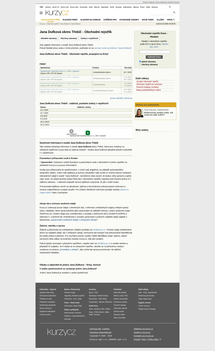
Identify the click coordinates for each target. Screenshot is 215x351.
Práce (142, 7)
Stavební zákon (119, 315)
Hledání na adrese (90, 20)
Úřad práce (68, 306)
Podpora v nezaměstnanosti (74, 316)
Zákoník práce (119, 311)
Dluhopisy (92, 296)
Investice (92, 289)
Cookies (105, 329)
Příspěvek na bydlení (47, 302)
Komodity (83, 7)
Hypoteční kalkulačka (47, 311)
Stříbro (107, 309)
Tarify (112, 7)
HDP (100, 299)
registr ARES (45, 192)
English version (144, 303)
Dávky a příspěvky (71, 310)
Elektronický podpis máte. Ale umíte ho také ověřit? (158, 113)
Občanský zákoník (120, 308)
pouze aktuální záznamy (121, 98)
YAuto (157, 2)
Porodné (78, 313)
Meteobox (164, 2)
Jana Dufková (64, 24)
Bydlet (171, 2)
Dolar (80, 299)
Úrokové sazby (69, 293)
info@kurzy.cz (99, 229)
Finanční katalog (120, 305)
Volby (140, 299)
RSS (144, 339)
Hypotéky (104, 7)
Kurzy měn (74, 7)
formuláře (121, 318)
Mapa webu (147, 299)
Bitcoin (97, 7)
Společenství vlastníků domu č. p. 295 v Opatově (59, 71)
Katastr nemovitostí (121, 299)
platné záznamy (147, 62)
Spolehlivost (152, 293)
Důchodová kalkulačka (48, 296)
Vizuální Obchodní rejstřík (147, 81)
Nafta (107, 312)
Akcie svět (65, 7)
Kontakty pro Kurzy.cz (144, 336)
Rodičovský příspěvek (48, 305)
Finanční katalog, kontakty (147, 87)
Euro (75, 299)
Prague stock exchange (146, 309)
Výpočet (53, 289)
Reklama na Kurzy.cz (143, 329)
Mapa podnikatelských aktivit (148, 90)
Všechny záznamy (68, 38)
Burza (91, 293)
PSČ (126, 296)
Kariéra (145, 2)
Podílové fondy (102, 296)
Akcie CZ (55, 7)
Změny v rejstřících (89, 38)
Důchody (67, 319)
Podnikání (117, 289)
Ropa (91, 312)
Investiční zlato (99, 309)
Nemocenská (69, 313)
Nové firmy (148, 20)
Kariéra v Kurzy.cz (142, 332)
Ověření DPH (110, 20)
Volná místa (74, 303)
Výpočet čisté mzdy (47, 293)
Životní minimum (46, 308)
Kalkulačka (127, 7)
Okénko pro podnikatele (147, 105)
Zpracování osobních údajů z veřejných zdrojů (74, 220)
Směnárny (68, 299)
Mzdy (75, 306)
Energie (119, 7)
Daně (116, 318)
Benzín (101, 312)
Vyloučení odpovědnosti (100, 332)
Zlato (91, 7)
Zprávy (48, 7)
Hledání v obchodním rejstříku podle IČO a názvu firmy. (154, 44)
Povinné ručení (45, 315)
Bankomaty (75, 289)
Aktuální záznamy (49, 38)
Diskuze (155, 7)
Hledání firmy (70, 20)
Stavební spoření (78, 296)
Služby (160, 20)
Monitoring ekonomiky (146, 296)
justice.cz (124, 189)
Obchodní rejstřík (53, 24)
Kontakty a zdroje (69, 249)
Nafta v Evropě (94, 315)
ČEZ (96, 293)
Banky (66, 289)
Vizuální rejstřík (50, 20)
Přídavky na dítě (46, 299)
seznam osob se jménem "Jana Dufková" (113, 48)
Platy (80, 306)
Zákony (136, 7)
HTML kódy (153, 339)
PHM (96, 312)
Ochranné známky (129, 20)
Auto (140, 293)
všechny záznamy (148, 64)
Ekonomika (93, 299)
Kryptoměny (93, 302)
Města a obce (119, 296)
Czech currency (144, 306)
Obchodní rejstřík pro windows (149, 84)
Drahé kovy (93, 306)
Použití (137, 339)
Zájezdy (151, 2)
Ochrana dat (95, 329)
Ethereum (108, 302)
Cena (145, 293)
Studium (176, 2)
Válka (148, 7)
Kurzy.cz (42, 24)
